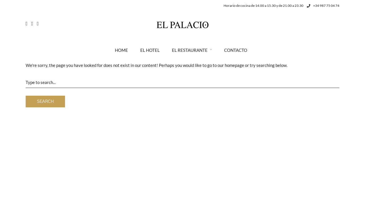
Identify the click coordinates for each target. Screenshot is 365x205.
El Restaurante (190, 50)
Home (121, 50)
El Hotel (150, 50)
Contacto (235, 50)
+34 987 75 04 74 (323, 5)
